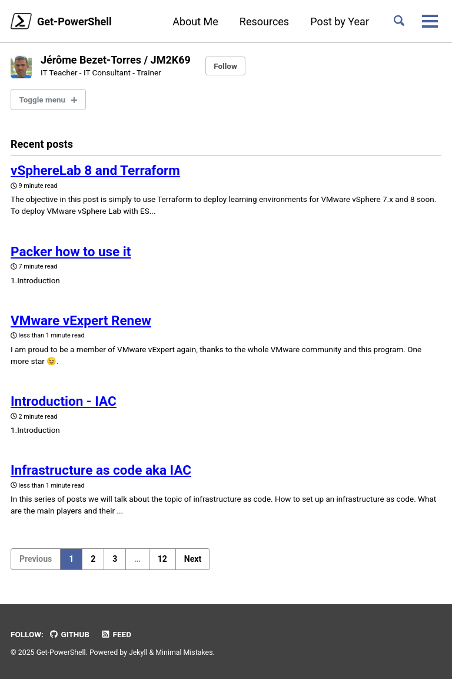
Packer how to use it (71, 251)
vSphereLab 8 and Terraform (95, 170)
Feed (116, 634)
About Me (195, 21)
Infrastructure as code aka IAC (101, 470)
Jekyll (138, 652)
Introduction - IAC (64, 401)
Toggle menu (42, 99)
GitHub (69, 634)
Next (192, 559)
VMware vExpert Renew (81, 320)
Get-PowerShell (74, 21)
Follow (225, 66)
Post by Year (339, 21)
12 (162, 559)
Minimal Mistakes (183, 652)
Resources (264, 21)
